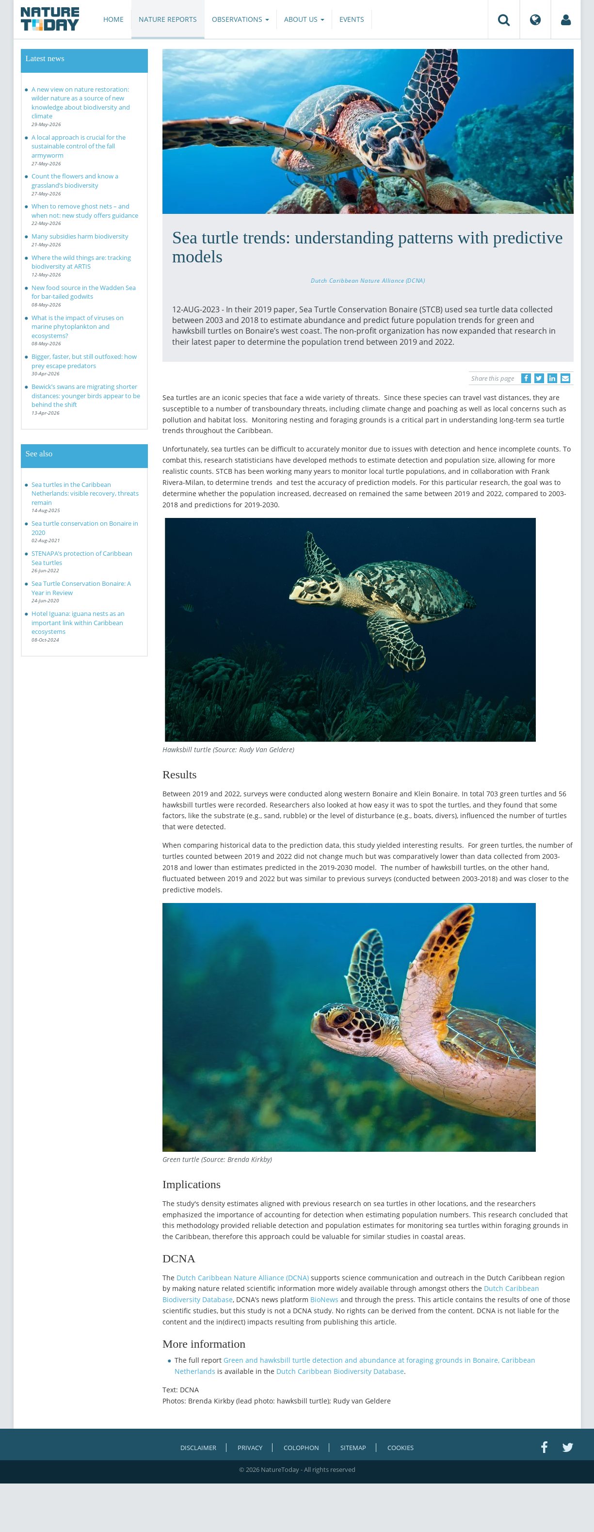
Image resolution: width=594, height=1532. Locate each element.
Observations (240, 19)
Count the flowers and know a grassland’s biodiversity (75, 181)
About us (304, 19)
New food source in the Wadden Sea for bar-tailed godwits (84, 292)
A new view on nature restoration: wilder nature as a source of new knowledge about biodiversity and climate (81, 103)
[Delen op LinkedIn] (552, 378)
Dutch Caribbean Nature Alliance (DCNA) (368, 280)
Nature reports (168, 19)
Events (351, 19)
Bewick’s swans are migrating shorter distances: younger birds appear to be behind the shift (86, 395)
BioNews (324, 1299)
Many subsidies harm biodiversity (80, 236)
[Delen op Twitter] (539, 378)
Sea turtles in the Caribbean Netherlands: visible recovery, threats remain (85, 493)
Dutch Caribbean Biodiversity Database (340, 1371)
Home (113, 19)
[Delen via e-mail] (565, 378)
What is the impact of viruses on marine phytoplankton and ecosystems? (78, 326)
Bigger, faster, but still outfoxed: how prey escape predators (84, 361)
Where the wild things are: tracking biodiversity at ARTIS (81, 262)
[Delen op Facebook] (526, 378)
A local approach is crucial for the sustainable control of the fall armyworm (79, 146)
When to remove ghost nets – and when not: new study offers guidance (85, 211)
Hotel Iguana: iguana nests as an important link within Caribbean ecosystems (78, 622)
